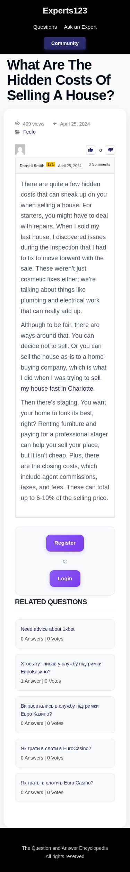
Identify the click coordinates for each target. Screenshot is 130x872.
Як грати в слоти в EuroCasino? (56, 748)
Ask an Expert (80, 27)
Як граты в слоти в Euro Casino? (57, 782)
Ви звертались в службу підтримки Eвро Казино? (59, 709)
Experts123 (65, 10)
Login (65, 578)
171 (50, 164)
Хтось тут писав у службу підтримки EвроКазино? (61, 667)
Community (65, 43)
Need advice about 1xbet (48, 629)
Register (65, 543)
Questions (45, 27)
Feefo (29, 132)
